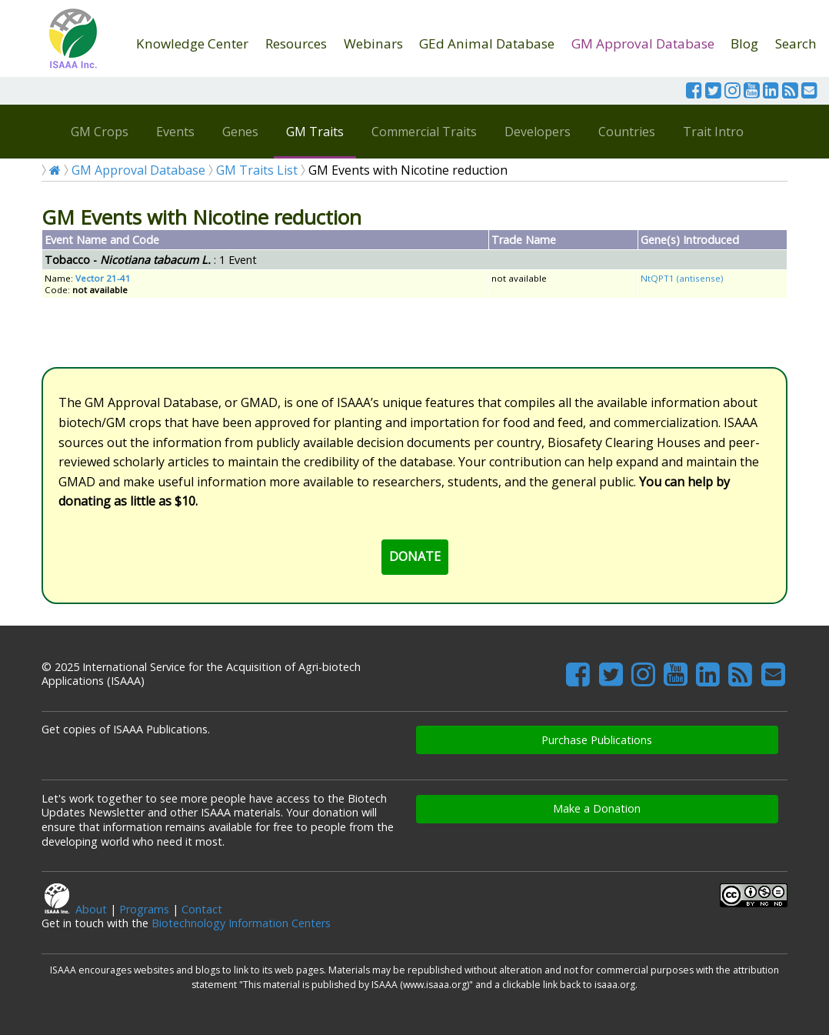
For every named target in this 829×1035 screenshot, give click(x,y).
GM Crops (99, 131)
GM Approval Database (642, 43)
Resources (296, 43)
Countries (626, 131)
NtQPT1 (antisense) (682, 278)
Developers (537, 131)
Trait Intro (713, 131)
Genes (240, 131)
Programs (144, 909)
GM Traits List (257, 170)
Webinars (373, 43)
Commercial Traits (424, 131)
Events (175, 131)
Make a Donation (597, 808)
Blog (744, 43)
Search (796, 43)
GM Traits (315, 131)
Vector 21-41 (103, 278)
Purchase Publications (596, 740)
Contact (201, 909)
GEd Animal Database (486, 43)
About (91, 909)
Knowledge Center (192, 43)
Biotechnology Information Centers (241, 923)
